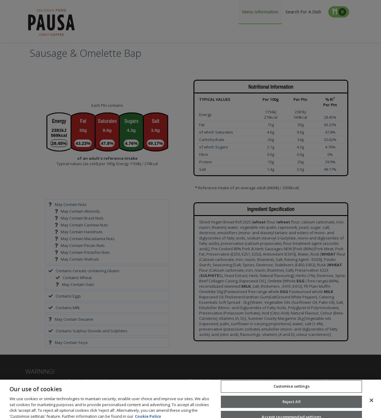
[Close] (371, 404)
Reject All (291, 406)
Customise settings (292, 390)
